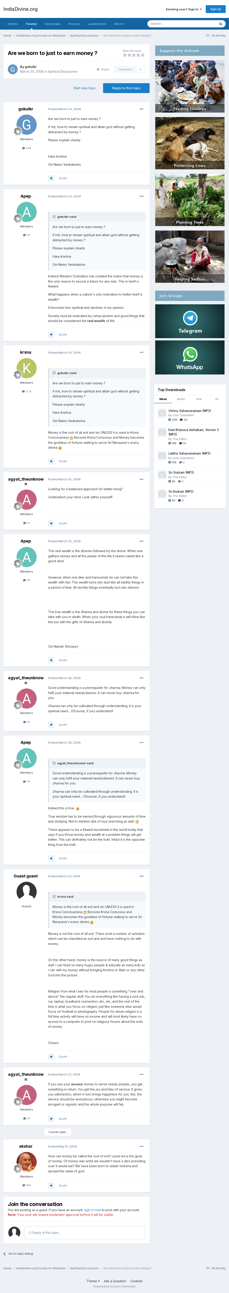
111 (26, 235)
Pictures (74, 24)
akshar (26, 1146)
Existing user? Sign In (184, 9)
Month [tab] (181, 399)
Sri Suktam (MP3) (181, 472)
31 (26, 523)
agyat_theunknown (26, 481)
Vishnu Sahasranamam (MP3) (189, 411)
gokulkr (31, 67)
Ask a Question (115, 1281)
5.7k (27, 391)
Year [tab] (199, 399)
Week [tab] (163, 399)
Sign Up (215, 9)
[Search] (170, 23)
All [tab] (216, 399)
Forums (31, 26)
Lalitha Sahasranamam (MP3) (189, 453)
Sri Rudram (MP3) (181, 491)
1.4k (26, 148)
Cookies (136, 1281)
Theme (93, 1281)
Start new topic (85, 88)
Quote (63, 178)
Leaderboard (97, 24)
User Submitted (183, 415)
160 (26, 1185)
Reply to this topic (126, 88)
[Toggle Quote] (55, 216)
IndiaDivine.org (20, 9)
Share (103, 69)
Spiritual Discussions (63, 71)
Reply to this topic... (45, 1232)
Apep (26, 196)
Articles (12, 24)
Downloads (53, 24)
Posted (64, 109)
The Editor (180, 439)
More (119, 24)
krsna (25, 352)
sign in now (92, 1210)
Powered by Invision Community (114, 1286)
